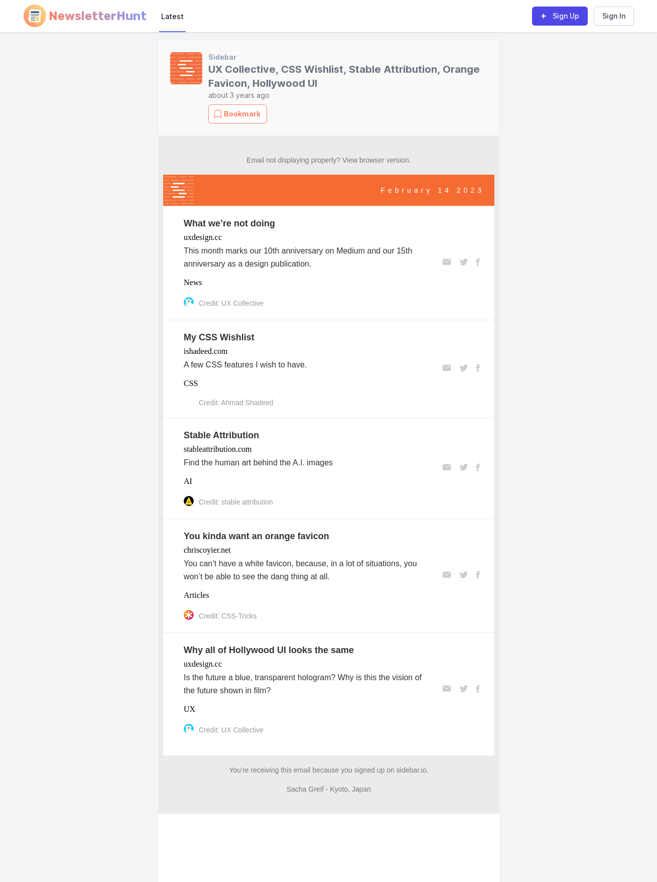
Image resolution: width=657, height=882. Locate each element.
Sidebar (222, 57)
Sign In (613, 16)
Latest (172, 16)
